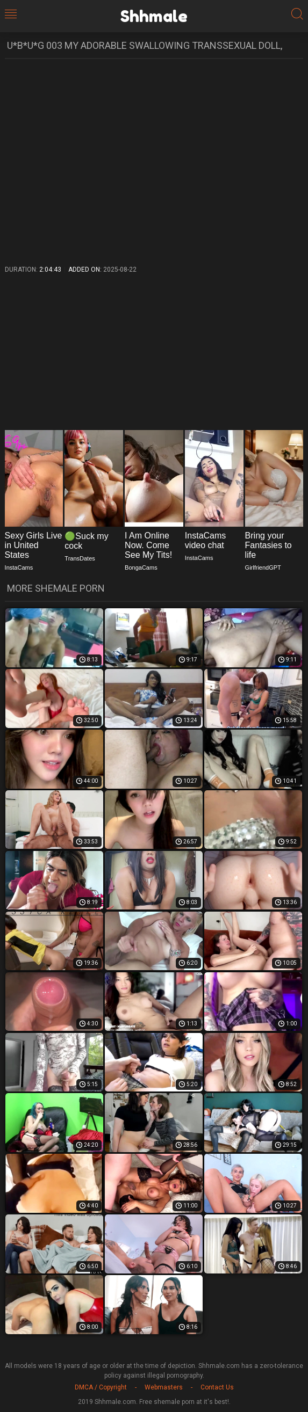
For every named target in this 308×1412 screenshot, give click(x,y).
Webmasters (164, 1387)
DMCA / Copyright (101, 1387)
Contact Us (217, 1387)
